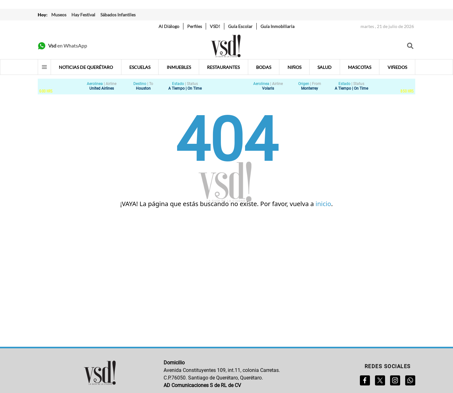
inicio (323, 203)
